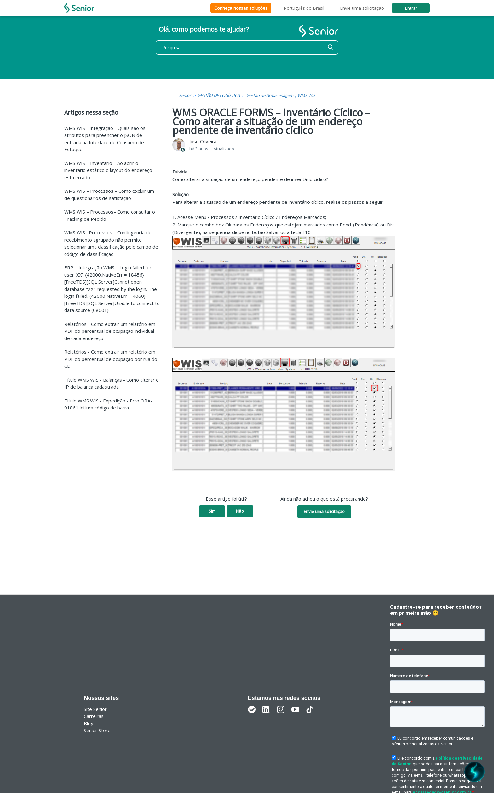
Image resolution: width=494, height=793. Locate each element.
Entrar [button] (411, 8)
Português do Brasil (304, 8)
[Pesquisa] (247, 47)
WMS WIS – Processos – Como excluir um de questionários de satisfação (109, 194)
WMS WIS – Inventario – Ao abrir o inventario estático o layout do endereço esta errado (108, 170)
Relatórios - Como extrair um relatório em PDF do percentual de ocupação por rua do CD (110, 359)
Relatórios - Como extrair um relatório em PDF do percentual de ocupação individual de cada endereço (109, 331)
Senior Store (97, 730)
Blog (89, 723)
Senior (185, 95)
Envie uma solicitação (362, 8)
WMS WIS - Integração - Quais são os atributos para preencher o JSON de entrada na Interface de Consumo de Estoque (105, 139)
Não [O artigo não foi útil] (240, 511)
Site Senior (95, 709)
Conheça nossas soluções (240, 8)
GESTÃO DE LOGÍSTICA (219, 95)
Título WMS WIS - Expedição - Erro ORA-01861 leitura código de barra (108, 404)
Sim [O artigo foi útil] (212, 511)
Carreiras (94, 716)
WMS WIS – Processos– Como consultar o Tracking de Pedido (109, 215)
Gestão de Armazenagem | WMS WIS (280, 95)
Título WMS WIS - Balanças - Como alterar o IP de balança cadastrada (111, 383)
